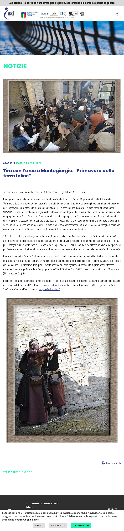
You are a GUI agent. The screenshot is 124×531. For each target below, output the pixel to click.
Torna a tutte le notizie (17, 472)
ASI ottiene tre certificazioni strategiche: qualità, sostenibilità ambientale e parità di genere (62, 3)
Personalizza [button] (58, 525)
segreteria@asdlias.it (49, 289)
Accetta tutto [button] (81, 525)
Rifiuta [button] (38, 525)
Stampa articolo (111, 463)
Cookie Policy (31, 519)
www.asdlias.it (51, 285)
